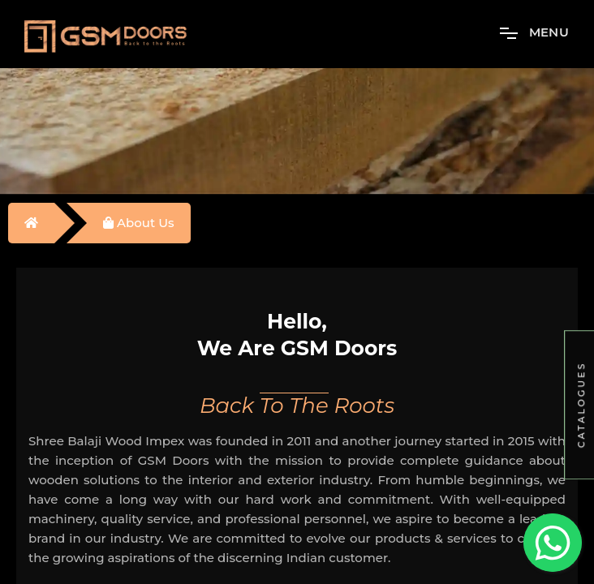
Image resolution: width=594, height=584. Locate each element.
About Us (138, 222)
